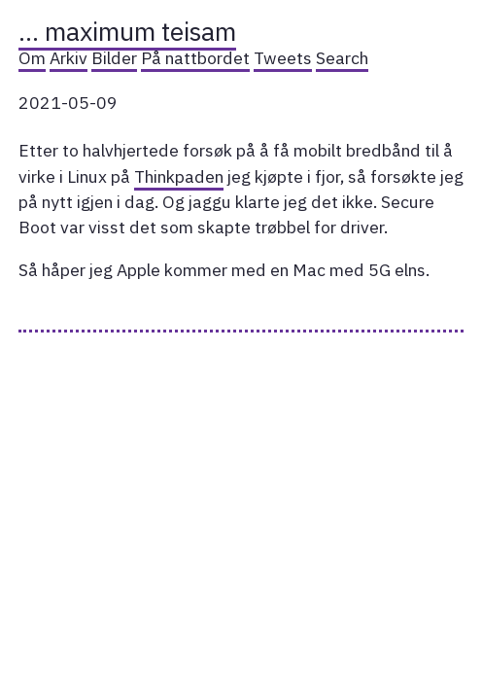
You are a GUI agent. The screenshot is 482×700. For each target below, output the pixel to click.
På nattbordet (195, 58)
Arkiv (68, 58)
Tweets (283, 58)
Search (342, 58)
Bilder (114, 58)
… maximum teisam (127, 31)
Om (32, 58)
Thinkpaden (179, 176)
